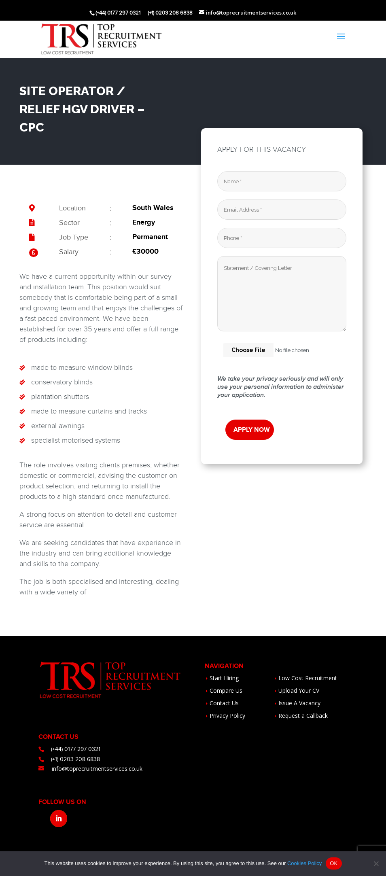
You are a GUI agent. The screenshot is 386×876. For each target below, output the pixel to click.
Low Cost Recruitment (307, 678)
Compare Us (226, 690)
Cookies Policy (304, 863)
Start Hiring (224, 678)
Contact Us (224, 703)
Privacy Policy (227, 715)
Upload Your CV (298, 690)
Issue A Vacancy (299, 703)
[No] (376, 863)
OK (333, 863)
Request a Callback (303, 715)
